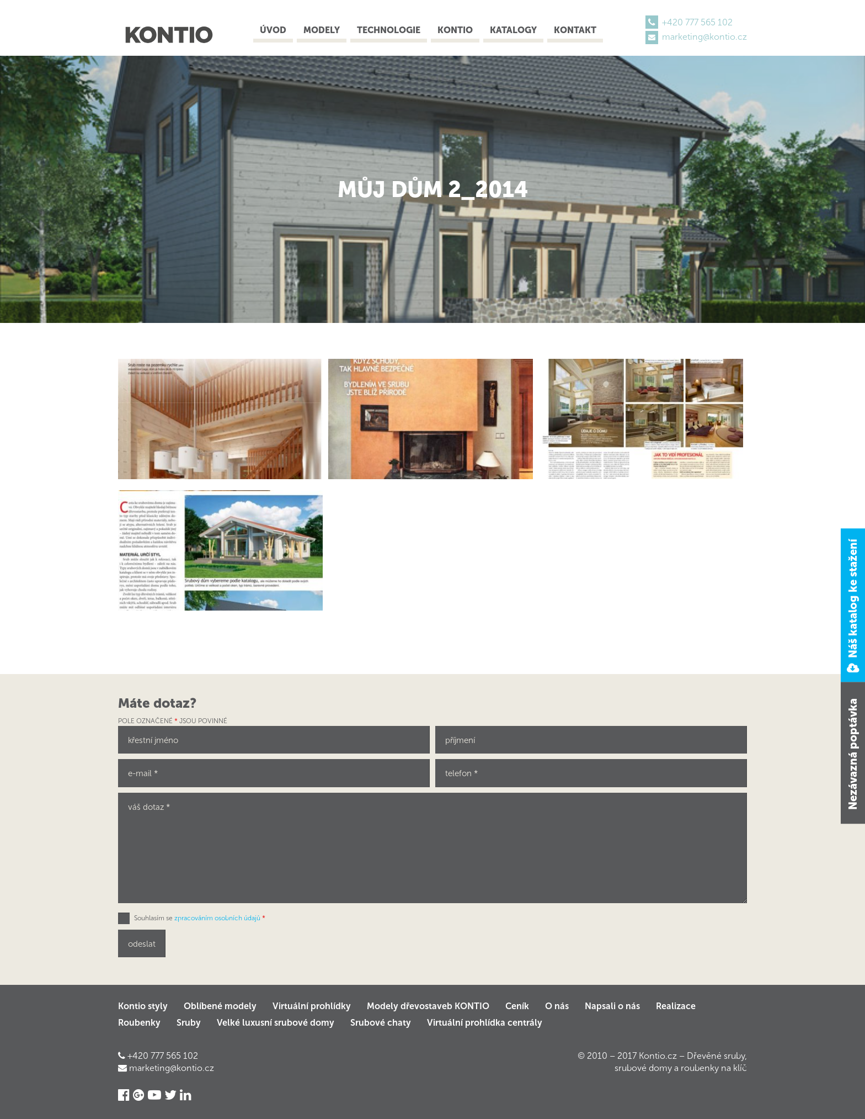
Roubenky (139, 1022)
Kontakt (575, 30)
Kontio (455, 30)
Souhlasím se (199, 918)
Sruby (189, 1022)
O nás (557, 1006)
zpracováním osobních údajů (217, 918)
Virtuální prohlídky (312, 1006)
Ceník (517, 1006)
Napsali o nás (612, 1006)
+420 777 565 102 (697, 22)
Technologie (388, 30)
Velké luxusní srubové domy (275, 1022)
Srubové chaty (380, 1022)
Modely (321, 30)
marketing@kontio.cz (704, 36)
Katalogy (513, 30)
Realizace (676, 1006)
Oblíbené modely (220, 1006)
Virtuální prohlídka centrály (484, 1022)
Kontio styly (143, 1006)
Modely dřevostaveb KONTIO (428, 1006)
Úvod (273, 30)
